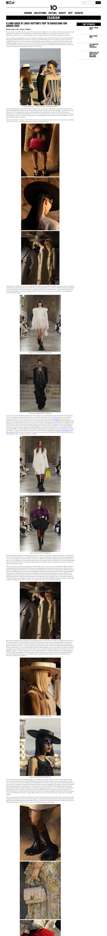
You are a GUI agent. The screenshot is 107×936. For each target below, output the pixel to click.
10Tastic (79, 12)
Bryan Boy (58, 430)
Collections (40, 12)
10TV (70, 12)
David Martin (57, 420)
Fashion (28, 12)
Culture (52, 12)
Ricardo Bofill (55, 419)
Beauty (62, 12)
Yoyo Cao (12, 432)
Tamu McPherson (66, 430)
